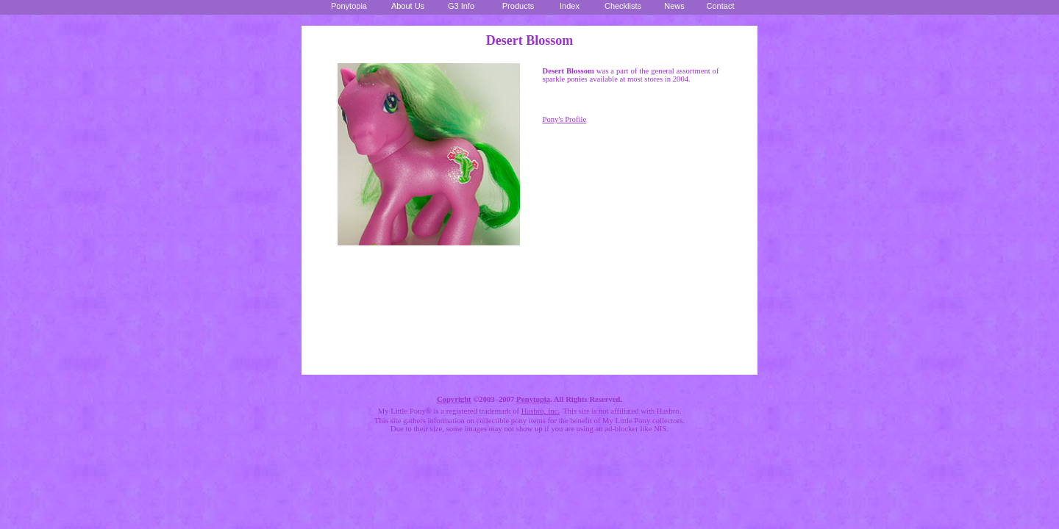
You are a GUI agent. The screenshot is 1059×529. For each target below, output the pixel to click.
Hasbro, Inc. (540, 411)
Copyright (454, 399)
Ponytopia (533, 399)
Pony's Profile (565, 119)
